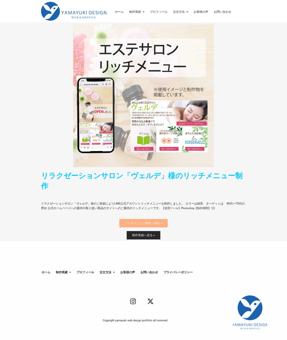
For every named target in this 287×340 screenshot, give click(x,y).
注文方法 (180, 12)
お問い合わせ (222, 12)
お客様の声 (201, 12)
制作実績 (136, 12)
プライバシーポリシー (178, 272)
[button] (136, 12)
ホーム (119, 12)
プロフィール (158, 12)
